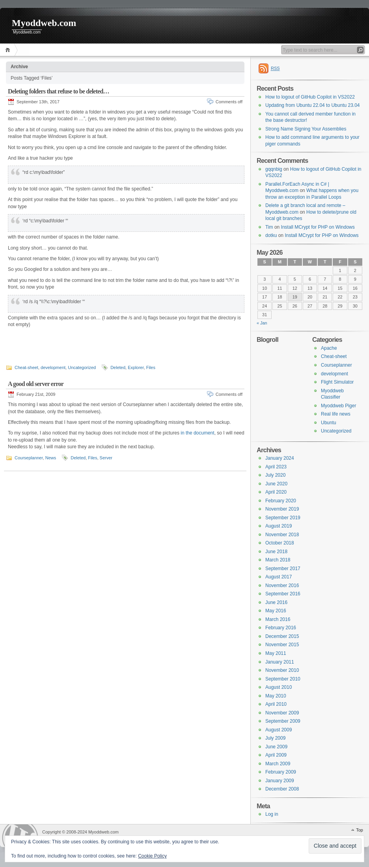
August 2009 (278, 730)
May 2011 (275, 653)
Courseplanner (29, 457)
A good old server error (35, 383)
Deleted (117, 367)
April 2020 (276, 492)
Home (9, 50)
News (50, 457)
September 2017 (282, 568)
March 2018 (277, 560)
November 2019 (282, 509)
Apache (329, 348)
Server (106, 457)
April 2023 (276, 467)
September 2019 (282, 517)
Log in (271, 814)
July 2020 (275, 475)
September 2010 (282, 679)
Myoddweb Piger (338, 405)
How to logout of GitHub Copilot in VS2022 (310, 97)
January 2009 (279, 780)
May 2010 (275, 696)
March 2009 (277, 763)
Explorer (136, 367)
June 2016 (276, 602)
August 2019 (278, 526)
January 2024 (279, 458)
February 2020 (280, 500)
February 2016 (280, 627)
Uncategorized (82, 367)
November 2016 (282, 585)
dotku (271, 235)
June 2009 (276, 747)
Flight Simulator (337, 382)
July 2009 (275, 738)
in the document (197, 432)
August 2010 (278, 687)
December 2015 (282, 636)
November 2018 (282, 534)
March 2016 (277, 619)
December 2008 (282, 789)
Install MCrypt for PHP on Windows (318, 227)
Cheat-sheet (26, 367)
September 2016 (282, 594)
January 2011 (279, 662)
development (53, 367)
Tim (269, 227)
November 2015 (282, 644)
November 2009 (282, 713)
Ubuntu (328, 422)
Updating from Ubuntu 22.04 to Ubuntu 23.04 (312, 105)
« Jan (262, 323)
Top (359, 830)
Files (150, 367)
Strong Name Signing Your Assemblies (305, 129)
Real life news (335, 414)
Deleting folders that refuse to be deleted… (58, 91)
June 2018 (276, 551)
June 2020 (276, 484)
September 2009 (282, 721)
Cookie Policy (152, 856)
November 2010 (282, 670)
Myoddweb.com (44, 23)
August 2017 (278, 577)
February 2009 (280, 772)
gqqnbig (273, 169)
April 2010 (276, 704)
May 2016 (275, 610)
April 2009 (276, 755)
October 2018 (279, 543)
